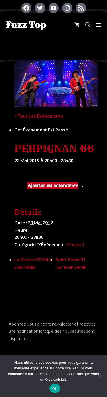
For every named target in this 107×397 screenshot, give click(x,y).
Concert (75, 244)
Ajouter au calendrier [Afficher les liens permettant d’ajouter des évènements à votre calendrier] (52, 185)
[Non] (100, 376)
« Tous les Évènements (38, 115)
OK (55, 388)
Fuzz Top (26, 25)
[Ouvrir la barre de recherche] (87, 25)
